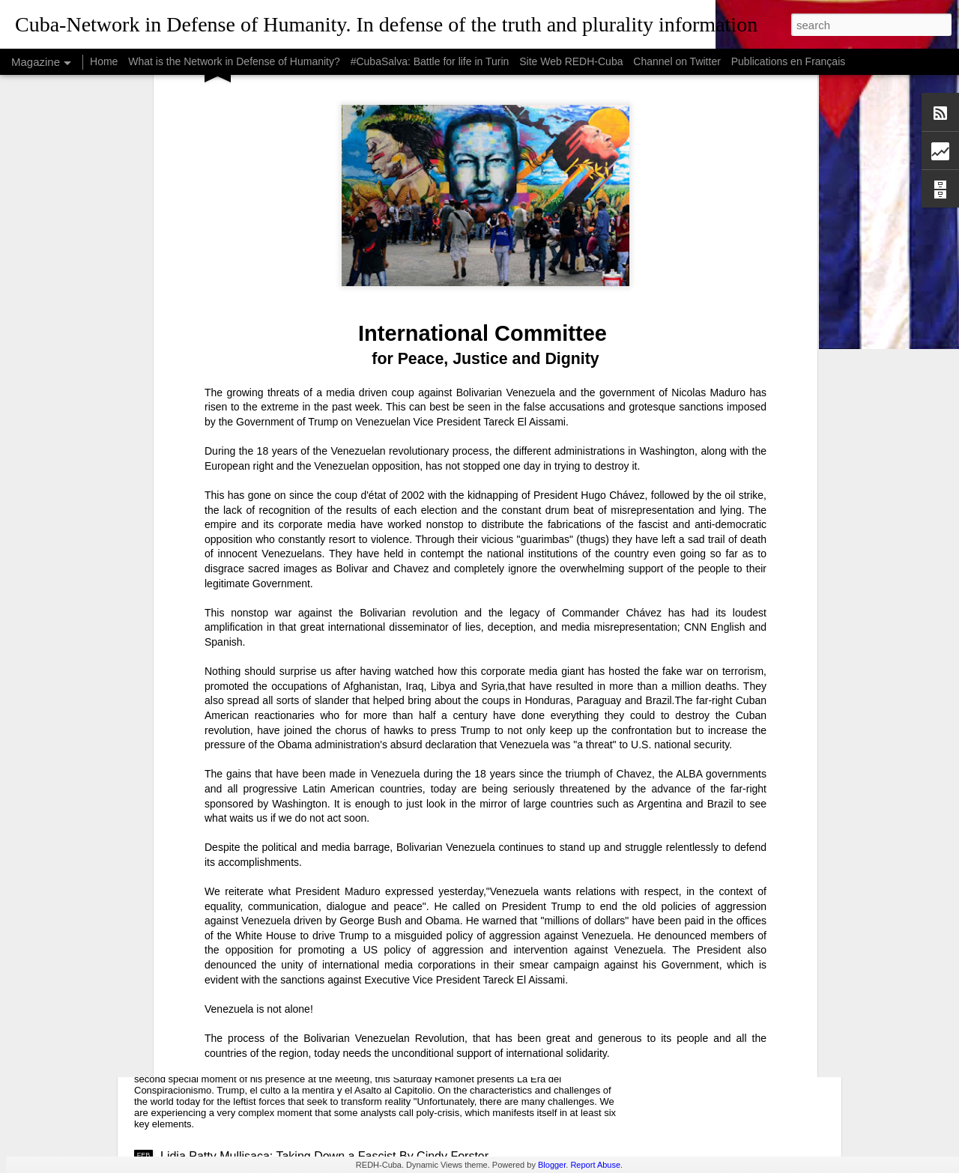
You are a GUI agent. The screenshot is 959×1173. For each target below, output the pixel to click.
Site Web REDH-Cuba (571, 61)
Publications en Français (788, 61)
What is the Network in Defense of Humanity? (233, 61)
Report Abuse (595, 1164)
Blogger (552, 1164)
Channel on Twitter (676, 61)
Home (104, 61)
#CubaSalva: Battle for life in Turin (430, 61)
